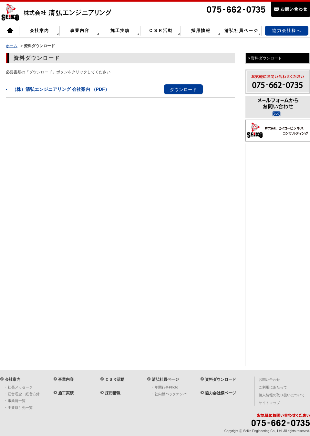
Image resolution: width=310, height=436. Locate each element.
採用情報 (201, 30)
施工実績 (120, 30)
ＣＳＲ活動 (161, 30)
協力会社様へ (286, 30)
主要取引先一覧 (20, 407)
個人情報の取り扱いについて (282, 395)
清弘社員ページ (241, 30)
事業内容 (79, 30)
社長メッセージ (20, 387)
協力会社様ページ (220, 393)
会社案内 (39, 30)
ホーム (11, 46)
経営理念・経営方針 (24, 394)
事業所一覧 (17, 401)
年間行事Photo (166, 387)
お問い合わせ (269, 379)
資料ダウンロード (220, 379)
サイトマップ (269, 403)
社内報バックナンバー (172, 394)
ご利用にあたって (273, 387)
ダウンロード (183, 89)
